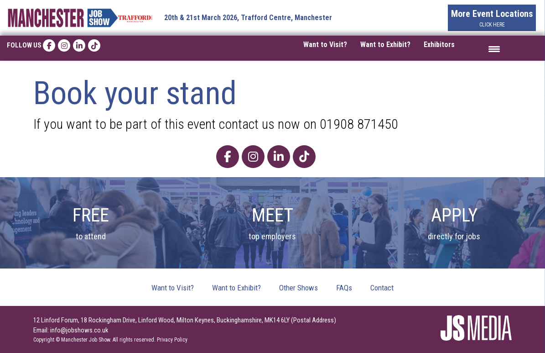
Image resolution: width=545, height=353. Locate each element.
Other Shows (298, 287)
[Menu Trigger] (494, 48)
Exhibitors (439, 44)
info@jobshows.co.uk (79, 330)
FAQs (344, 287)
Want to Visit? (325, 44)
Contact (382, 287)
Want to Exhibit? (385, 44)
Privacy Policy (172, 340)
